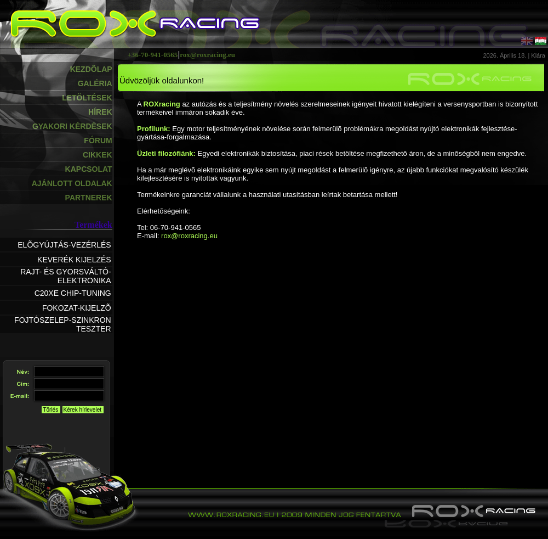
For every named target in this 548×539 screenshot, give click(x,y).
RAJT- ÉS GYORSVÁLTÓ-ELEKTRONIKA (65, 276)
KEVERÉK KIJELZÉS (74, 259)
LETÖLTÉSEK (87, 97)
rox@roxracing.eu (189, 236)
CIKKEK (97, 154)
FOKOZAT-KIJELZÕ (76, 308)
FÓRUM (98, 140)
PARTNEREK (88, 197)
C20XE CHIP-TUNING (73, 293)
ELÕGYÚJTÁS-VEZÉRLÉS (64, 244)
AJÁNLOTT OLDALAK (72, 183)
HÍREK (100, 112)
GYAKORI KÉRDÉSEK (72, 126)
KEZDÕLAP (91, 69)
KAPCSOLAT (88, 169)
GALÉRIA (95, 83)
